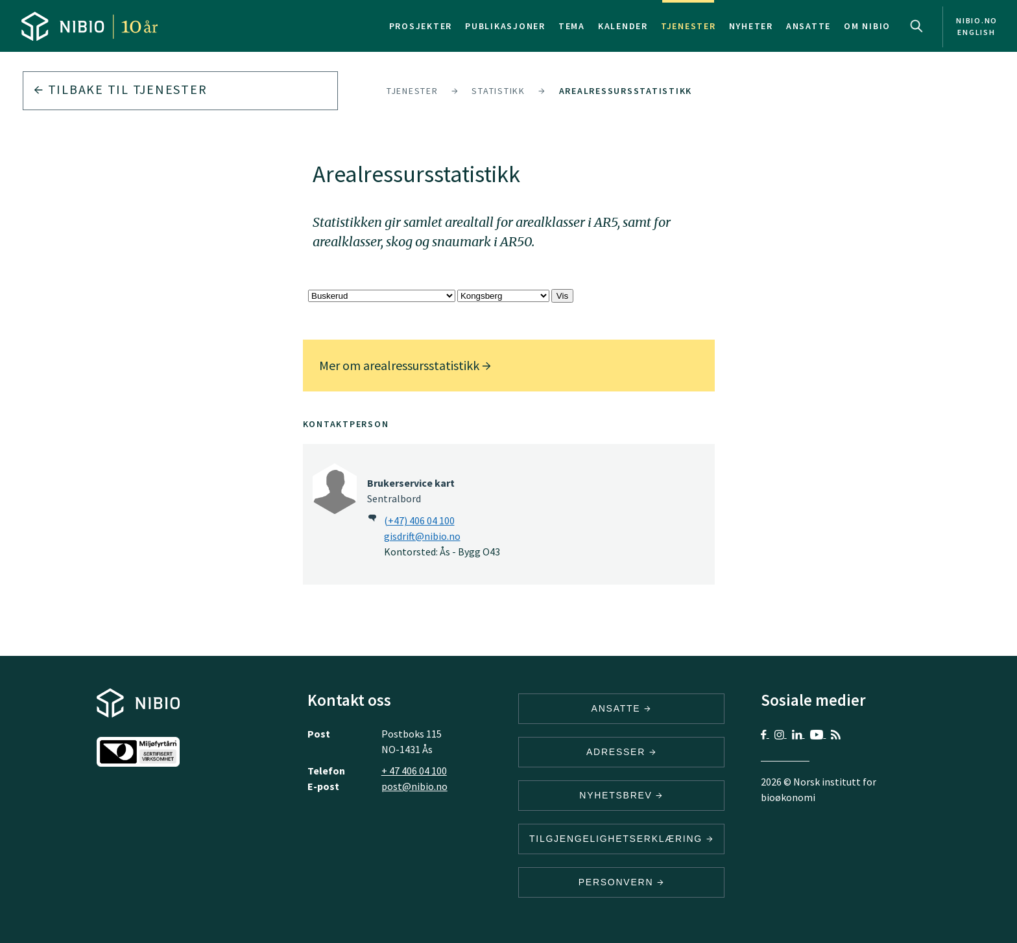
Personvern (622, 882)
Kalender (623, 26)
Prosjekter (421, 26)
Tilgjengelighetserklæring (621, 838)
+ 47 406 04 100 (414, 770)
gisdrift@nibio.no (422, 536)
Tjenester (688, 26)
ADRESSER (621, 752)
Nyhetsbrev (621, 795)
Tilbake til (120, 89)
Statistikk (498, 91)
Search (916, 26)
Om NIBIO (867, 26)
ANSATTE (622, 708)
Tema (571, 26)
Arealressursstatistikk (626, 91)
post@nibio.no (414, 786)
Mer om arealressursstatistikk (405, 365)
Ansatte (808, 26)
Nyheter (751, 26)
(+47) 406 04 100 (419, 520)
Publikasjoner (505, 26)
